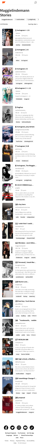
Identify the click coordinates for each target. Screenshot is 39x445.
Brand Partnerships (27, 435)
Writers (16, 435)
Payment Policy (20, 441)
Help (15, 443)
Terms (6, 441)
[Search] (35, 2)
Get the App (30, 433)
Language (9, 435)
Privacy (12, 441)
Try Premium (21, 433)
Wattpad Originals (10, 433)
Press (21, 437)
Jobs (17, 437)
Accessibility (30, 441)
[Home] (18, 2)
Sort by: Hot (33, 24)
